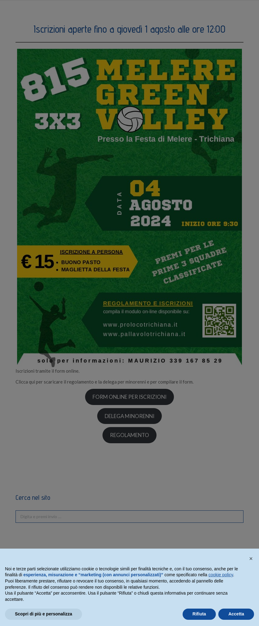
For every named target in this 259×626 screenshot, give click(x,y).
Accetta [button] (236, 613)
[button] (251, 559)
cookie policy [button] (220, 574)
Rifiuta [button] (199, 613)
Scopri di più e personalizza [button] (43, 613)
